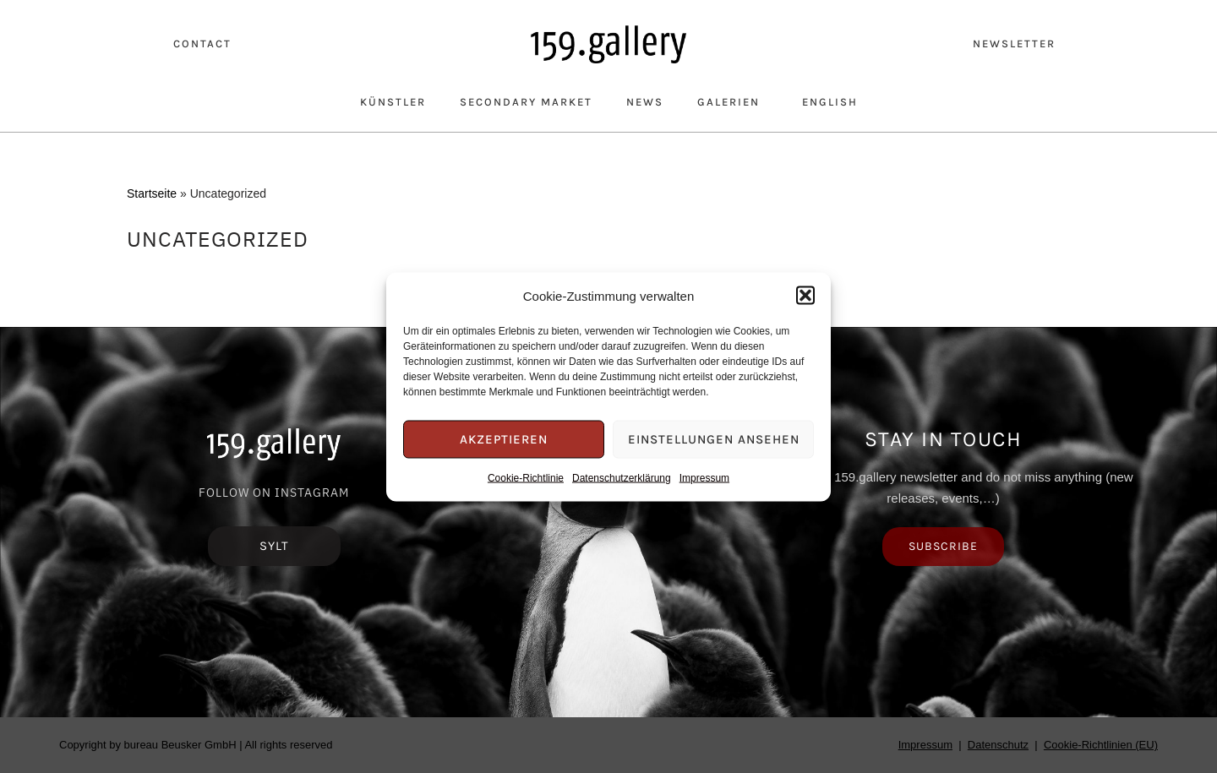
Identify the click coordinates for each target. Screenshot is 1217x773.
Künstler (393, 101)
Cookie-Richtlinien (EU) (1101, 744)
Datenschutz (998, 744)
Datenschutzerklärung (621, 477)
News (644, 101)
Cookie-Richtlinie (526, 477)
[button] (805, 295)
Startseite (152, 193)
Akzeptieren (504, 439)
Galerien (732, 101)
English (830, 101)
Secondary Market (526, 101)
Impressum (704, 477)
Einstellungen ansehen (714, 439)
